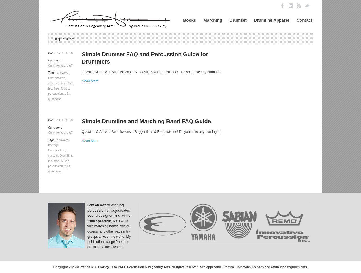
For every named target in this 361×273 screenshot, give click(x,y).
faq (50, 88)
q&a (67, 93)
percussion (55, 93)
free (56, 88)
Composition (56, 78)
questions (54, 99)
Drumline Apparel (271, 20)
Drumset (238, 20)
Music (65, 88)
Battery (53, 145)
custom (53, 83)
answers (63, 72)
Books (189, 20)
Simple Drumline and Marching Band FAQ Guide (146, 121)
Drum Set (66, 83)
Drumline (66, 155)
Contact (304, 20)
